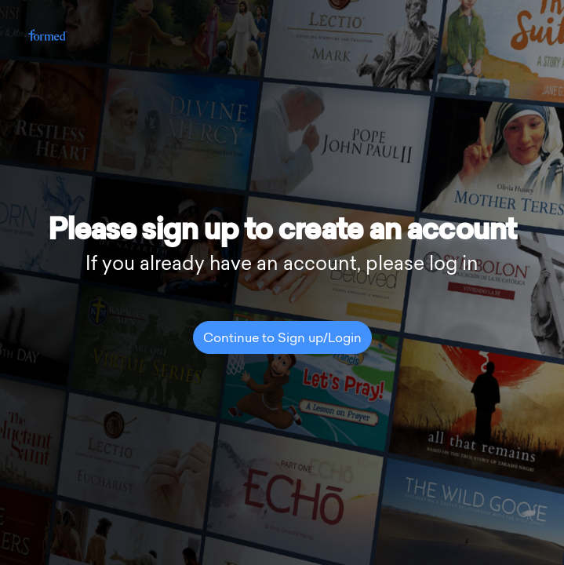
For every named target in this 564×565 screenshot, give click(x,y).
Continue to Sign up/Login (282, 339)
